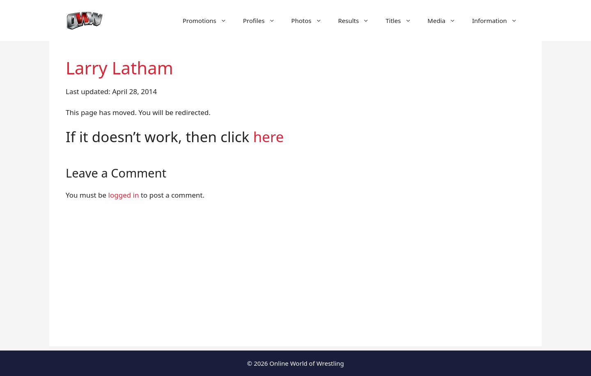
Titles (402, 20)
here (268, 136)
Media (446, 20)
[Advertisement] (295, 288)
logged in (123, 195)
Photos (310, 20)
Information (498, 20)
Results (358, 20)
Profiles (263, 20)
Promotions (209, 20)
